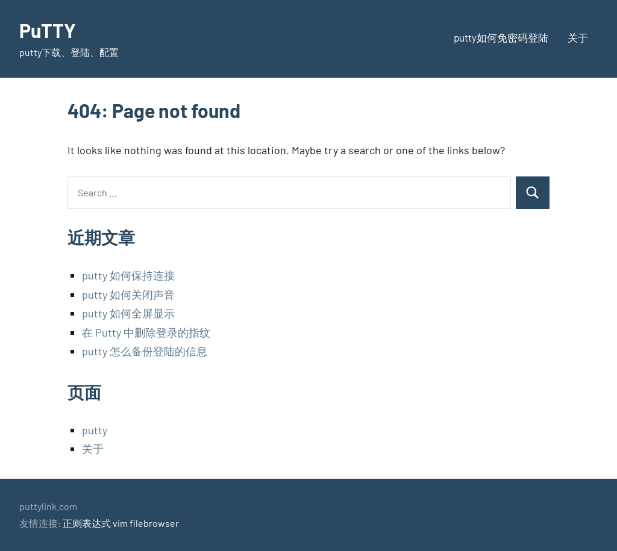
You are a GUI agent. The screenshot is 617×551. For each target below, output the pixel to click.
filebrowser (154, 523)
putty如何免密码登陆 (501, 37)
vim (120, 523)
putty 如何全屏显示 (128, 313)
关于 (578, 37)
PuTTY (47, 30)
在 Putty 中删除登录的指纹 (146, 332)
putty (94, 430)
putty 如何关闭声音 (128, 294)
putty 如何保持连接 (128, 275)
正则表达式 (87, 523)
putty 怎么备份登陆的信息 (144, 351)
